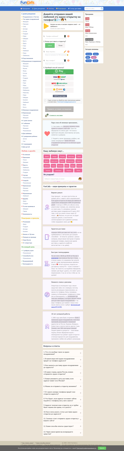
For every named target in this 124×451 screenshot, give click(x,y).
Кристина (71, 156)
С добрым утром (28, 250)
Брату (24, 41)
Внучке (25, 68)
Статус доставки (75, 9)
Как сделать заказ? (28, 443)
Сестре (25, 31)
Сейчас (50, 45)
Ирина (46, 161)
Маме (24, 36)
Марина (79, 161)
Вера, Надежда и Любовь (92, 42)
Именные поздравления (30, 110)
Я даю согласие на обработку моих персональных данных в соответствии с (64, 101)
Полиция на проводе (29, 237)
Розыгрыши (62, 9)
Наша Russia (27, 240)
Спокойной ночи (28, 256)
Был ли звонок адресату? (52, 445)
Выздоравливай (28, 261)
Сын (24, 141)
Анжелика (58, 170)
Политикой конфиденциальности (66, 102)
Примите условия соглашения (59, 109)
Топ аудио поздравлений (31, 19)
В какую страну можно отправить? (32, 445)
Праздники (26, 9)
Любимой (26, 50)
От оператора (27, 243)
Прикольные (27, 113)
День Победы (89, 27)
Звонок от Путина (28, 234)
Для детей (26, 147)
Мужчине (25, 24)
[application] (46, 26)
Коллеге (25, 100)
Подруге (25, 34)
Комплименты (27, 214)
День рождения (39, 9)
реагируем (54, 258)
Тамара (54, 156)
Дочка (25, 139)
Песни (25, 160)
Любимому (26, 55)
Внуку (24, 71)
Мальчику (26, 92)
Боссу (24, 107)
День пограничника (91, 33)
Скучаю (25, 175)
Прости (25, 165)
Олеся (79, 156)
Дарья (73, 166)
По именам (26, 154)
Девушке (25, 162)
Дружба (25, 199)
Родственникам (28, 58)
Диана (47, 156)
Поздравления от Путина (31, 17)
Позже (60, 45)
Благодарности (28, 264)
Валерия (60, 166)
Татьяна (62, 156)
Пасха (87, 21)
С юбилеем (26, 123)
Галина (62, 161)
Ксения (79, 166)
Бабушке (25, 38)
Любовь (51, 9)
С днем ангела (27, 120)
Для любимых (27, 133)
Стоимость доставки (56, 115)
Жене (24, 48)
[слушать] (46, 26)
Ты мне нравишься (29, 206)
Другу (24, 43)
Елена (53, 166)
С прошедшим (27, 144)
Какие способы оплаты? (43, 443)
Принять (102, 448)
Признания (26, 157)
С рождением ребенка (30, 136)
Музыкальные (27, 130)
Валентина (70, 161)
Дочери (25, 29)
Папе (24, 46)
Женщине (26, 21)
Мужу (24, 53)
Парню (25, 211)
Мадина (68, 170)
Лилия (78, 170)
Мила (66, 166)
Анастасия (54, 161)
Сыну (24, 26)
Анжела (48, 170)
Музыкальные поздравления (32, 61)
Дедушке (25, 88)
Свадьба (25, 180)
